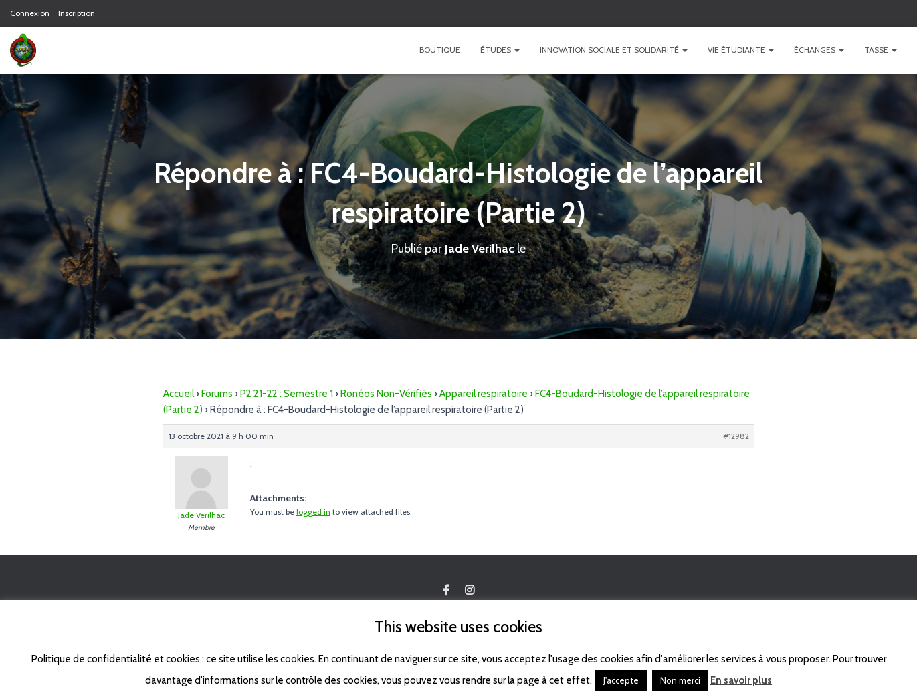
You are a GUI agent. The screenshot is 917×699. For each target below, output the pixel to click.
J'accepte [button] (621, 680)
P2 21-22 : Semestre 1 (286, 394)
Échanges (819, 50)
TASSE (880, 50)
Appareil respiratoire (483, 394)
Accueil (178, 394)
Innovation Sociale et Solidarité (614, 50)
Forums (217, 394)
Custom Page (446, 590)
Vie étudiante (741, 50)
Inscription (76, 13)
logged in (313, 512)
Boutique (439, 50)
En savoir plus (741, 680)
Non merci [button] (680, 680)
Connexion (29, 13)
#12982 (736, 436)
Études (500, 50)
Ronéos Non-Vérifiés (386, 394)
